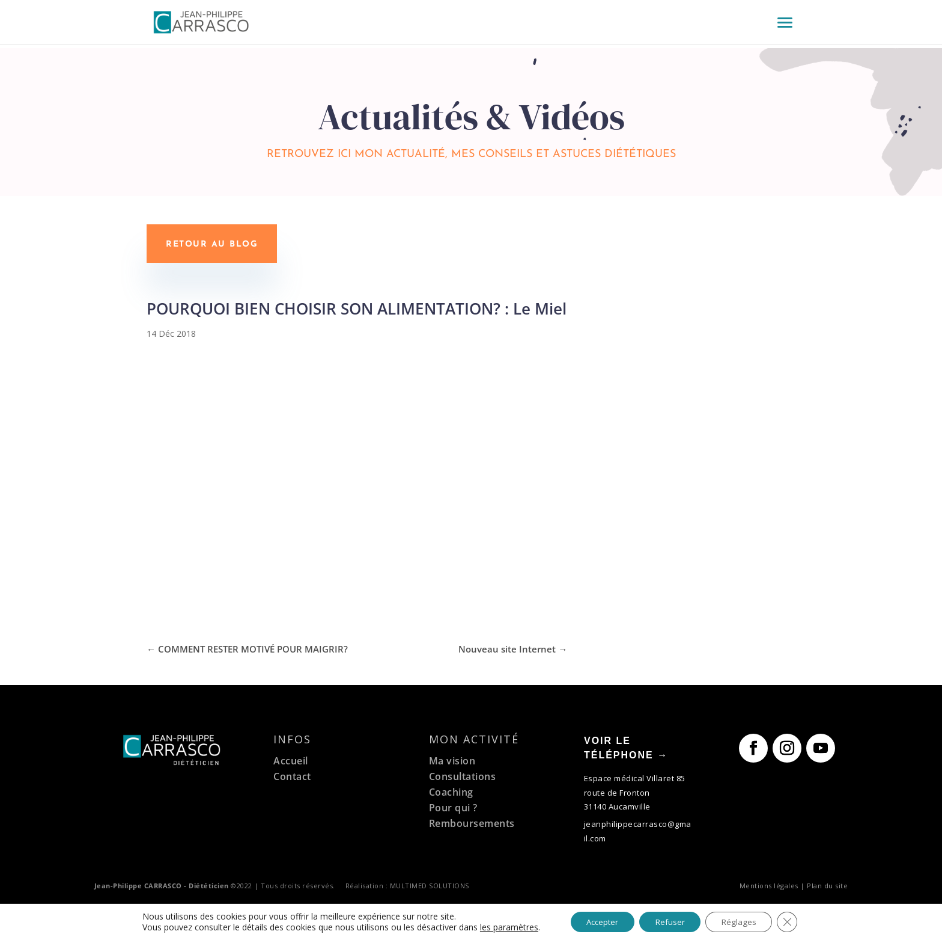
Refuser (670, 921)
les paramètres (500, 926)
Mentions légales (769, 883)
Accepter (597, 921)
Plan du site (827, 883)
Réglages (744, 921)
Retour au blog (212, 244)
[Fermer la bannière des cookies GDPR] (795, 921)
